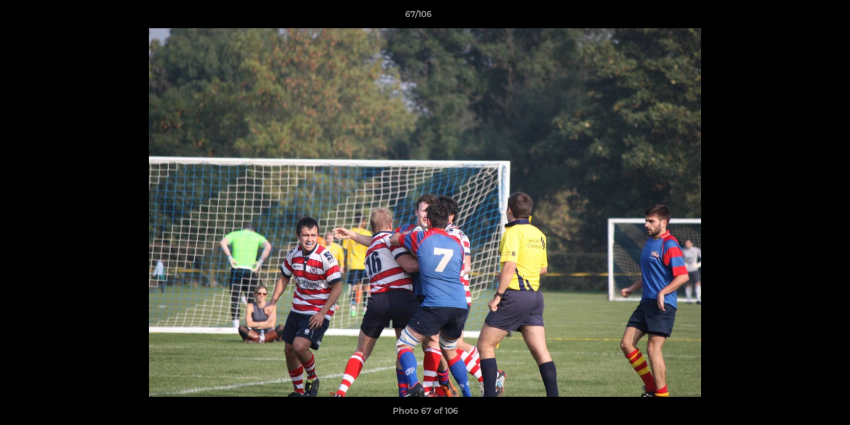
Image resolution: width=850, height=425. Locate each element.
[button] (800, 17)
